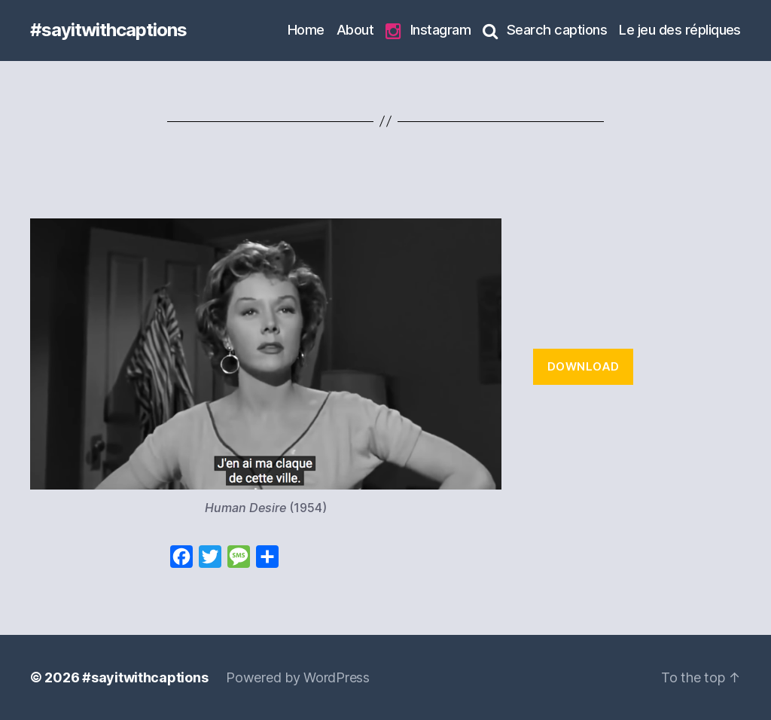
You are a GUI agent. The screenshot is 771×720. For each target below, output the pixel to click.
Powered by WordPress (298, 677)
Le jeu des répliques (680, 29)
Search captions (545, 30)
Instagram (428, 30)
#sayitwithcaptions (108, 30)
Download (583, 366)
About (355, 29)
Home (306, 29)
